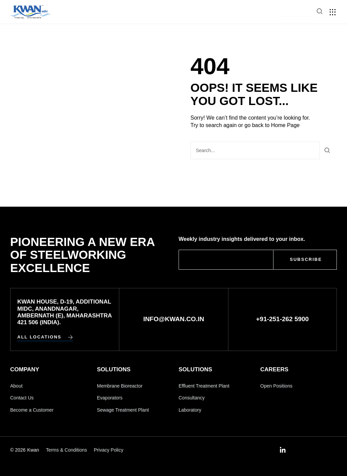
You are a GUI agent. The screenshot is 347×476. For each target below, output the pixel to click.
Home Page (285, 125)
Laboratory (190, 410)
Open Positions (276, 386)
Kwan (33, 450)
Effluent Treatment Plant (204, 386)
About (16, 386)
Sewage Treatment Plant (123, 410)
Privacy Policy (108, 450)
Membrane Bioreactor (120, 386)
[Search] (327, 150)
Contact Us (22, 397)
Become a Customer (32, 410)
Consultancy (192, 397)
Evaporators (109, 397)
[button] (296, 12)
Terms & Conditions (66, 450)
